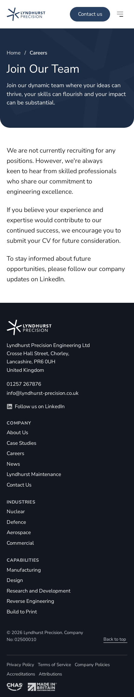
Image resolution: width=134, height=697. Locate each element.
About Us (17, 432)
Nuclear (16, 511)
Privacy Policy (20, 665)
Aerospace (19, 532)
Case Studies (21, 443)
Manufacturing (24, 570)
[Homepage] (22, 14)
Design (15, 580)
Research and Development (38, 590)
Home (14, 52)
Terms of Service (54, 665)
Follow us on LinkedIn (36, 406)
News (13, 464)
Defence (16, 522)
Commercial (20, 543)
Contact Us (19, 484)
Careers (15, 453)
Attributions (50, 674)
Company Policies (92, 665)
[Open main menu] (120, 14)
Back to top (114, 639)
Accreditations (21, 674)
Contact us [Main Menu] (90, 14)
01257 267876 (24, 384)
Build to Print (22, 611)
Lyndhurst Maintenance (34, 474)
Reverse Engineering (30, 601)
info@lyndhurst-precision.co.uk (43, 393)
